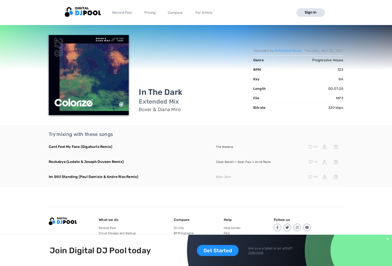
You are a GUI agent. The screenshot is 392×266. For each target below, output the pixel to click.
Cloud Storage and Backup (117, 233)
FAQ (227, 233)
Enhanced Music (288, 51)
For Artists (204, 13)
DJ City (179, 228)
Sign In (310, 12)
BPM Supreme (184, 233)
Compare (175, 13)
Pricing (150, 13)
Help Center (232, 228)
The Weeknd (224, 147)
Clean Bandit (225, 162)
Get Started (218, 250)
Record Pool (122, 13)
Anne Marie (263, 162)
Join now (255, 252)
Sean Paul (245, 162)
